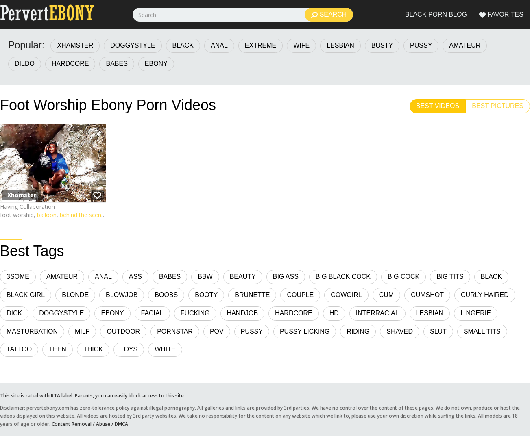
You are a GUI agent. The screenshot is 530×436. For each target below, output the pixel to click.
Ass (135, 276)
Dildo (25, 63)
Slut (438, 331)
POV (217, 331)
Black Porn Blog (436, 14)
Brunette (252, 294)
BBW (205, 276)
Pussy (421, 45)
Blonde (75, 294)
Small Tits (482, 331)
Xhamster (75, 45)
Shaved (399, 331)
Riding (358, 331)
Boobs (166, 294)
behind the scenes (83, 215)
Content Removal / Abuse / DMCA (90, 424)
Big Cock (403, 276)
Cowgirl (346, 294)
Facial (152, 313)
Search (329, 14)
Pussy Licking (304, 331)
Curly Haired (485, 294)
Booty (206, 294)
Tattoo (19, 349)
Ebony (156, 63)
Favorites (501, 14)
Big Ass (286, 276)
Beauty (243, 276)
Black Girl (26, 294)
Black (183, 45)
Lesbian (340, 45)
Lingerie (475, 313)
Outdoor (123, 331)
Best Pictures (497, 105)
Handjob (242, 313)
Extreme (260, 45)
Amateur (464, 45)
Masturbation (32, 331)
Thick (93, 349)
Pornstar (175, 331)
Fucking (195, 313)
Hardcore (70, 63)
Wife (301, 45)
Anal (219, 45)
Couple (300, 294)
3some (18, 276)
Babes (116, 63)
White (165, 349)
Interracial (377, 313)
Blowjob (121, 294)
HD (334, 313)
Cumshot (427, 294)
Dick (14, 313)
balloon (47, 215)
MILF (82, 331)
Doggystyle (132, 45)
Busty (382, 45)
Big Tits (449, 276)
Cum (386, 294)
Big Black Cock (343, 276)
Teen (57, 349)
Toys (128, 349)
